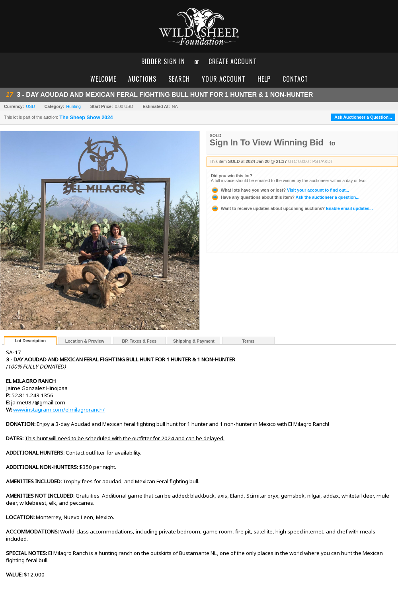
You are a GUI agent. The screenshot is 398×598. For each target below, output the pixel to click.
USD (30, 106)
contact (295, 79)
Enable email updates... (292, 208)
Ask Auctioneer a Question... (363, 117)
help (264, 79)
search (179, 79)
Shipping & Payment (194, 341)
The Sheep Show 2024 (86, 117)
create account (233, 61)
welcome (103, 79)
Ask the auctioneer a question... (285, 197)
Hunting (73, 106)
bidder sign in (163, 61)
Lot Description (30, 340)
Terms (248, 341)
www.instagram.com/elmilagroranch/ (59, 409)
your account (224, 79)
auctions (142, 79)
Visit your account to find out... (280, 190)
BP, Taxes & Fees (139, 341)
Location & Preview (84, 341)
